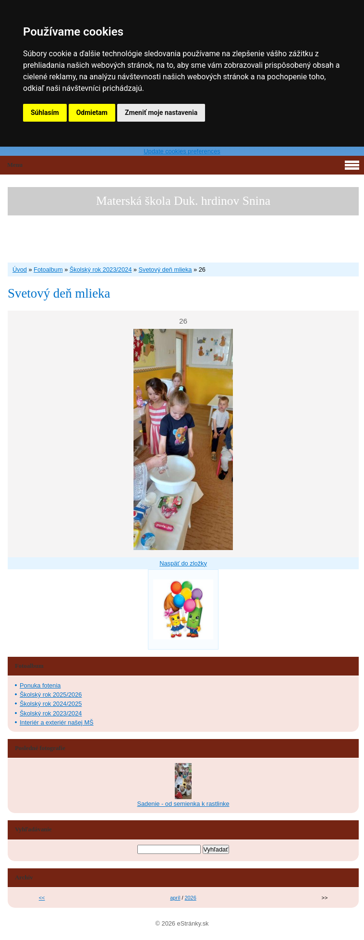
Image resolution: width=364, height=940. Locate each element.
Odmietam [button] (92, 112)
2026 (190, 898)
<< (42, 898)
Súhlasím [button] (45, 112)
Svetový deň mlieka (165, 269)
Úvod (19, 269)
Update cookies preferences (182, 151)
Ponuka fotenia (40, 685)
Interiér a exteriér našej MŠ (57, 722)
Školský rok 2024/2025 (51, 703)
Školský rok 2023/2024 (101, 269)
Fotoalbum (48, 269)
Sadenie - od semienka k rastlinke (183, 803)
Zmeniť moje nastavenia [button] (161, 112)
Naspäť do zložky (183, 563)
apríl (175, 898)
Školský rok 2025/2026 (51, 694)
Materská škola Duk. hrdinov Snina (183, 201)
